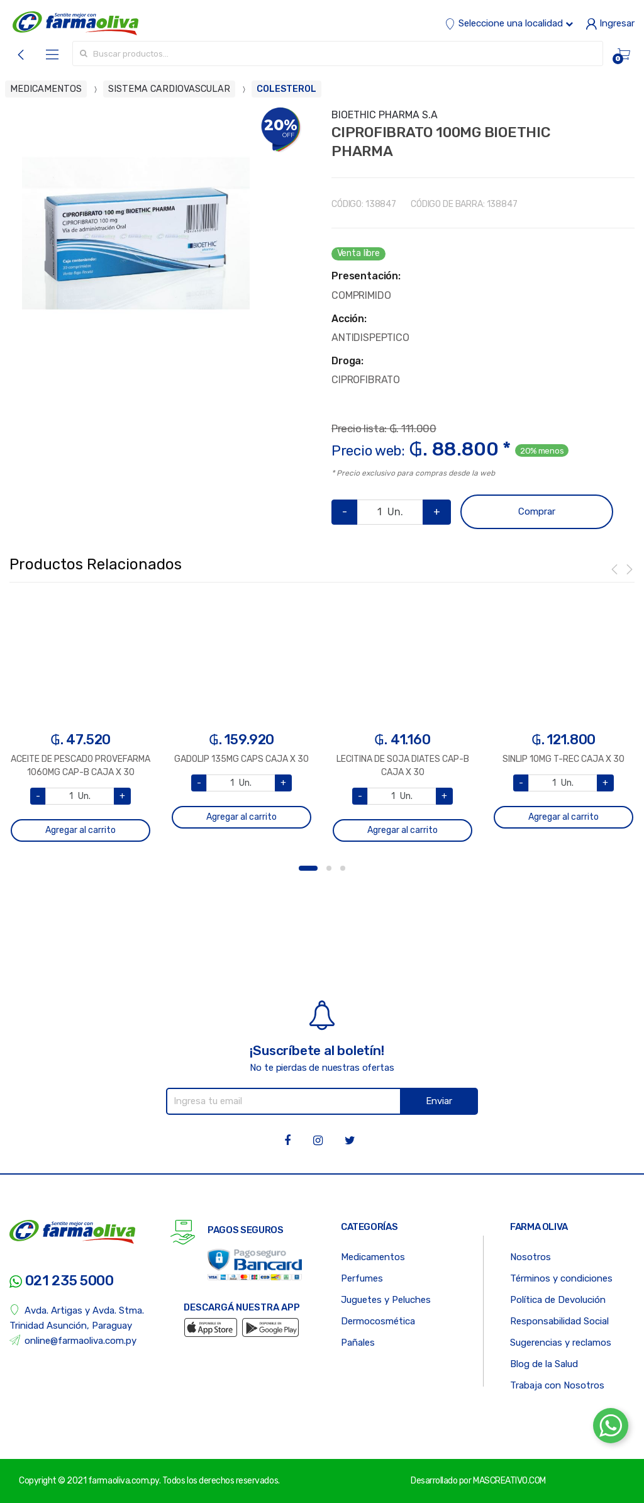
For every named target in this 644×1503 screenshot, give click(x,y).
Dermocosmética (378, 1321)
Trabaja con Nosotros (557, 1385)
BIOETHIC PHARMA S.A (384, 115)
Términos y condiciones (561, 1278)
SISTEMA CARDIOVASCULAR (169, 89)
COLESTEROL (286, 89)
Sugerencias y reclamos (560, 1342)
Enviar (439, 1101)
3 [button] (342, 868)
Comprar (536, 511)
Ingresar (610, 23)
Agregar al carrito (80, 830)
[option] (135, 233)
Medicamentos (373, 1257)
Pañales (358, 1342)
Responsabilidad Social (559, 1321)
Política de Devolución (558, 1299)
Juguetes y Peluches (386, 1299)
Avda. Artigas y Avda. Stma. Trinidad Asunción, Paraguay (76, 1317)
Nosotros (530, 1257)
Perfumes (362, 1278)
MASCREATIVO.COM (509, 1480)
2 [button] (328, 868)
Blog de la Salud (544, 1364)
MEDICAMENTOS (46, 89)
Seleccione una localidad (509, 23)
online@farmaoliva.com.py (72, 1340)
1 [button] (308, 868)
